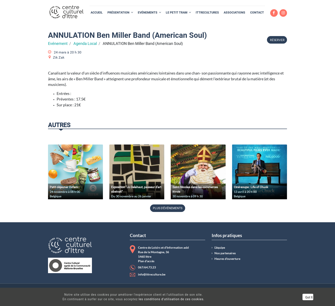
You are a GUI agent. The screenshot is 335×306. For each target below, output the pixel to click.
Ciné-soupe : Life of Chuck (251, 187)
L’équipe (219, 247)
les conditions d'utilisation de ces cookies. (164, 299)
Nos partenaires (225, 253)
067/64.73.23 (147, 267)
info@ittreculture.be (151, 274)
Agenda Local (85, 43)
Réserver (277, 40)
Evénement (58, 43)
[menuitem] (97, 13)
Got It (290, 297)
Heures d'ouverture (227, 258)
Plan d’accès (146, 261)
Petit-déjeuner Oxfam (64, 187)
